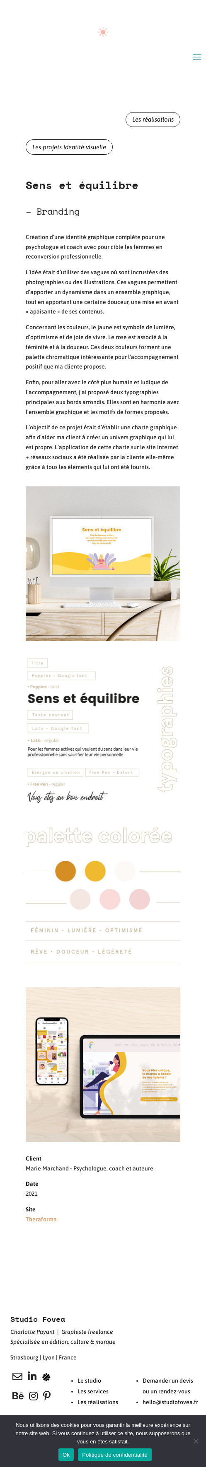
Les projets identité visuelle (69, 147)
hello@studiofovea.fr (170, 1402)
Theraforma (41, 1219)
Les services (93, 1391)
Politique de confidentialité (115, 1455)
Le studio (89, 1380)
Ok (66, 1455)
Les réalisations (153, 119)
